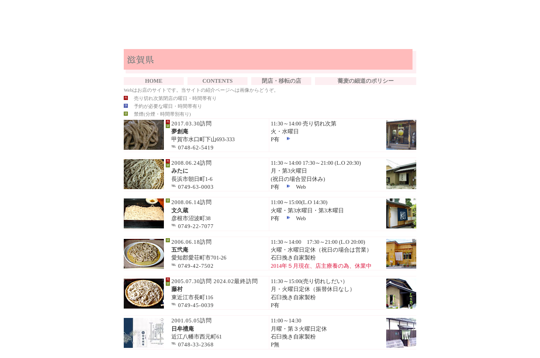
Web (301, 187)
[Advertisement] (270, 25)
